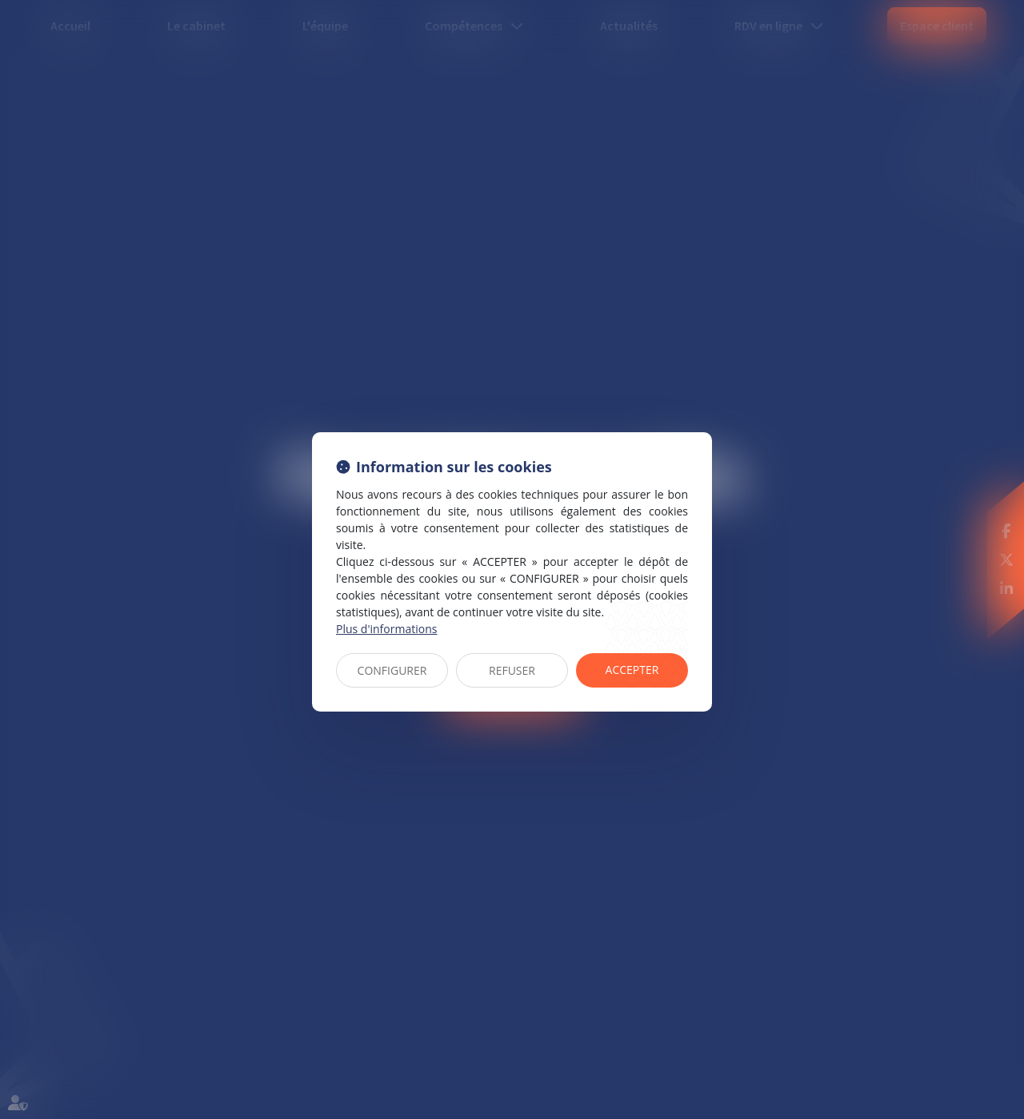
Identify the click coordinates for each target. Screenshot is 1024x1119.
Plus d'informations (386, 628)
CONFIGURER (392, 670)
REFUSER (512, 670)
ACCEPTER (632, 669)
